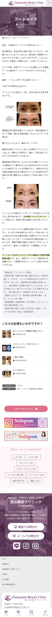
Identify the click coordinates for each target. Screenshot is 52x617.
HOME (6, 613)
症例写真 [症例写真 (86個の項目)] (18, 480)
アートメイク (23, 389)
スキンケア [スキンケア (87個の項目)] (26, 463)
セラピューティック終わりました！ (26, 344)
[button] (26, 409)
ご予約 (18, 613)
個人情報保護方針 (8, 584)
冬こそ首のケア (19, 370)
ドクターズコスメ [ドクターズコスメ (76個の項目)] (26, 468)
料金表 (4, 574)
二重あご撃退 (18, 357)
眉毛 (41, 389)
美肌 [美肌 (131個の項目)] (35, 480)
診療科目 (5, 564)
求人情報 (5, 579)
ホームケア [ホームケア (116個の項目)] (37, 474)
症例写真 (34, 389)
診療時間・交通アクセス (11, 569)
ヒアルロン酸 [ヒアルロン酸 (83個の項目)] (16, 474)
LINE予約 (31, 613)
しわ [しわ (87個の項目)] (18, 457)
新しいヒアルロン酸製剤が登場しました (28, 331)
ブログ (19, 385)
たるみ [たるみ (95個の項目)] (33, 457)
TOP (3, 559)
